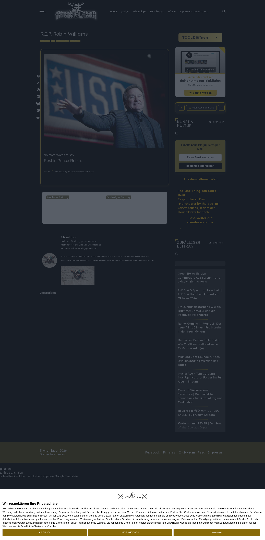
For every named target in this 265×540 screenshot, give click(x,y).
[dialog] (132, 514)
